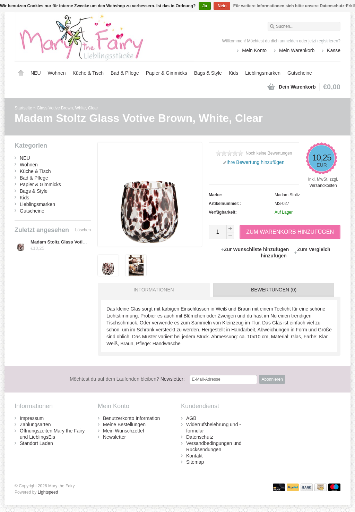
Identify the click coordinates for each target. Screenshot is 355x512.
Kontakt (194, 456)
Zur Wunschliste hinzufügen (255, 249)
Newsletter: (127, 379)
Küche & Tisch (88, 73)
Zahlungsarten (35, 424)
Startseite (21, 73)
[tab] (152, 290)
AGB (191, 418)
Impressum (32, 418)
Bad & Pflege (125, 73)
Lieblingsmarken (262, 73)
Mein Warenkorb (296, 50)
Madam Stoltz (287, 194)
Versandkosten (323, 185)
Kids (233, 73)
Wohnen (57, 73)
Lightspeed (48, 492)
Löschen (83, 230)
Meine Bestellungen (124, 424)
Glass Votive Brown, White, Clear (67, 108)
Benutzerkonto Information (131, 418)
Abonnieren (272, 379)
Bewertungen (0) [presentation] (273, 289)
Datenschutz (199, 437)
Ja (204, 5)
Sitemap (195, 462)
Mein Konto (254, 50)
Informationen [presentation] (153, 289)
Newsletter (114, 437)
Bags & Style (208, 73)
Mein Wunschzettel (123, 430)
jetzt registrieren (323, 41)
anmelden (289, 41)
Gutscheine (299, 73)
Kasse (333, 50)
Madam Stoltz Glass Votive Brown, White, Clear (81, 242)
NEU (36, 73)
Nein (221, 5)
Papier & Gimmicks (166, 73)
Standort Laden (36, 443)
